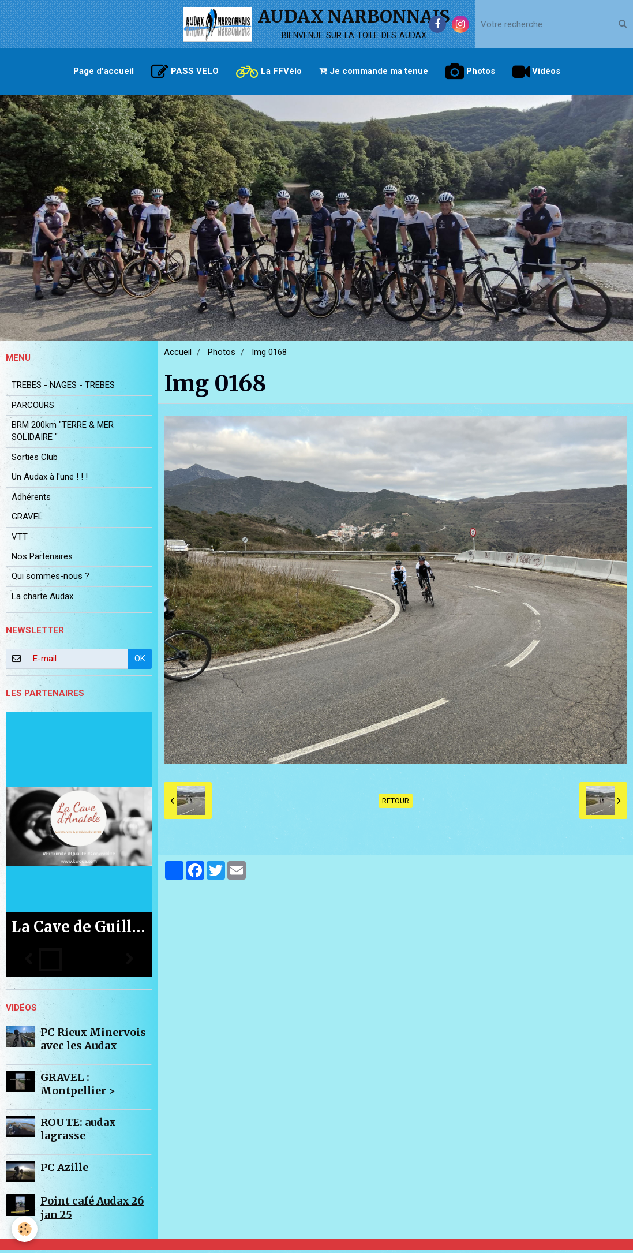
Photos (470, 71)
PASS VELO (185, 71)
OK (139, 661)
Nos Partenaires (42, 559)
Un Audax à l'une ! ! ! (50, 479)
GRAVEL (27, 519)
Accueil (178, 355)
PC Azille (64, 1170)
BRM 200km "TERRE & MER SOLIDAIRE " (63, 433)
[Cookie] (25, 1229)
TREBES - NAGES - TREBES (63, 388)
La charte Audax (42, 599)
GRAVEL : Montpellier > (77, 1087)
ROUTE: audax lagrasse (78, 1132)
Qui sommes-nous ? (50, 579)
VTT (20, 539)
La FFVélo (269, 71)
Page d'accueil (103, 71)
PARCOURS (33, 408)
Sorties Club (35, 460)
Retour (395, 803)
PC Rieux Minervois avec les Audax (93, 1041)
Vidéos (536, 71)
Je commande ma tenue (373, 71)
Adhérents (31, 500)
